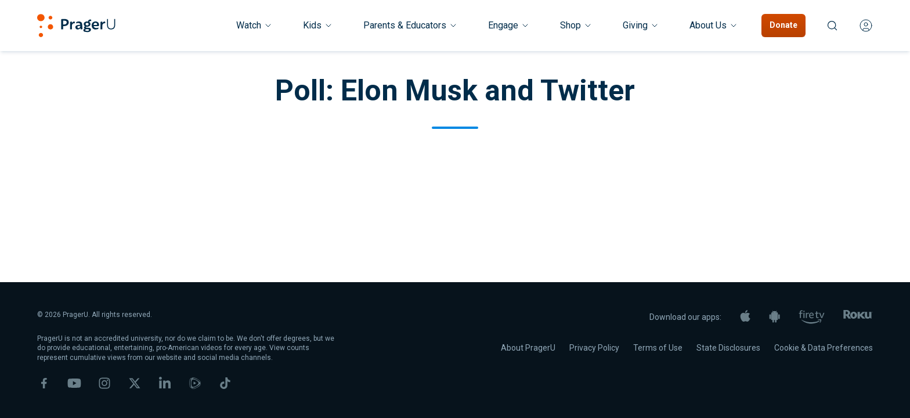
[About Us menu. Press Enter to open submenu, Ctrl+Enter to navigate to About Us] (713, 25)
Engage (509, 25)
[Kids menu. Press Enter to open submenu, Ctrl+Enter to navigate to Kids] (318, 25)
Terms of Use (657, 347)
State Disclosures (728, 347)
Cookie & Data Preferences (823, 347)
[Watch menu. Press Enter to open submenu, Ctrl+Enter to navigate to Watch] (254, 25)
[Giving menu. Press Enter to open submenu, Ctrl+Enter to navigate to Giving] (641, 25)
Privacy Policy (594, 347)
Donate (783, 25)
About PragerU (528, 347)
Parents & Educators (410, 25)
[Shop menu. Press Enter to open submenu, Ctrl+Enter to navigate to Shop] (576, 25)
